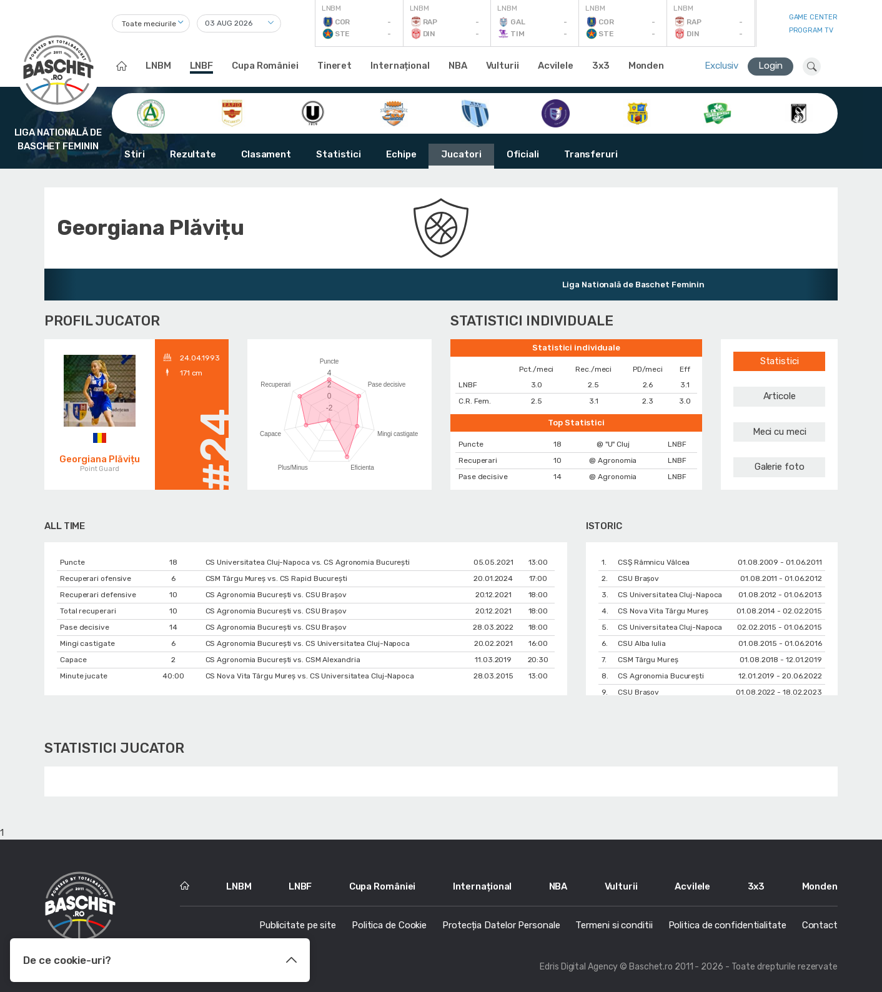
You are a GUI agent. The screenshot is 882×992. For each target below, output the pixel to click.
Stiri (134, 154)
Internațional (400, 65)
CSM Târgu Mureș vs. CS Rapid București (276, 578)
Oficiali (523, 154)
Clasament (266, 154)
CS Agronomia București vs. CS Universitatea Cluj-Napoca (308, 643)
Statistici (338, 154)
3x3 (601, 65)
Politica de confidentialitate (727, 925)
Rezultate (193, 154)
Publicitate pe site (297, 925)
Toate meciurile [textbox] (149, 23)
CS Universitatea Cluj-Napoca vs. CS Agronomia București (308, 562)
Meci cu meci (779, 431)
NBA (457, 65)
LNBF (202, 65)
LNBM (158, 65)
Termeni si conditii (613, 925)
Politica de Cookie (389, 925)
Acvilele (555, 65)
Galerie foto (780, 466)
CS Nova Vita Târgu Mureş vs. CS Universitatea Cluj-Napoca (310, 676)
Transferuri (591, 154)
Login (770, 65)
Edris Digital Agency (579, 966)
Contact (820, 925)
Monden (646, 65)
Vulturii (502, 65)
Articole (779, 396)
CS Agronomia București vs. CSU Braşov (276, 594)
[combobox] (151, 23)
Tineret (334, 65)
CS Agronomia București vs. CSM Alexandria (283, 659)
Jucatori (461, 154)
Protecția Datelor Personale (501, 925)
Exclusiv (721, 65)
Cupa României (265, 65)
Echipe (401, 154)
